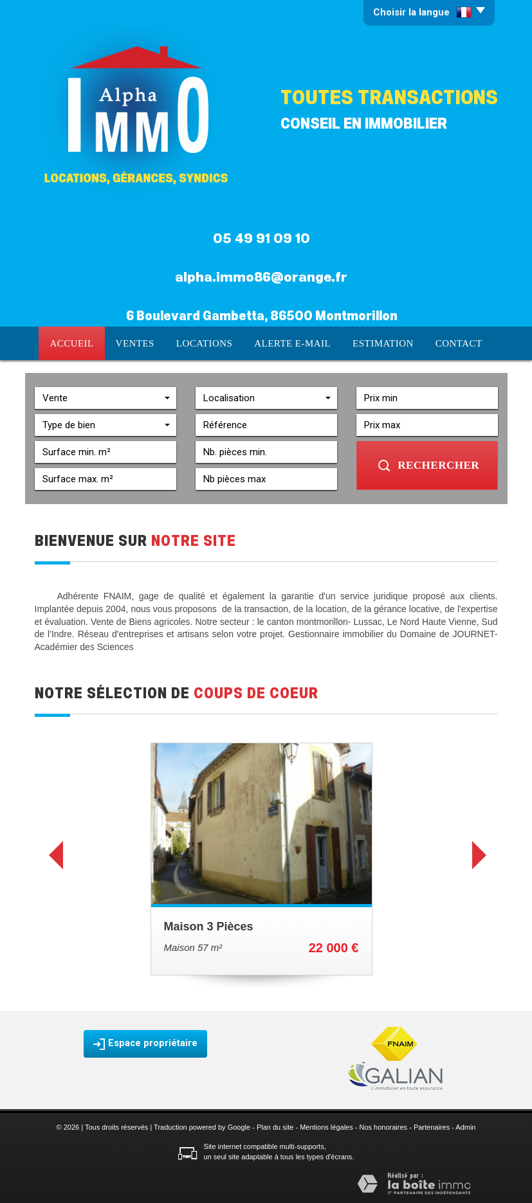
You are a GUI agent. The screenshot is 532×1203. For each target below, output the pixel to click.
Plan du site (275, 1126)
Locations (205, 343)
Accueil (68, 343)
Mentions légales (326, 1126)
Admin (465, 1126)
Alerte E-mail (294, 343)
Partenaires (432, 1126)
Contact (462, 343)
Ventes (134, 343)
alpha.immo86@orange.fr (261, 277)
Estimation (385, 343)
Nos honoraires (384, 1126)
